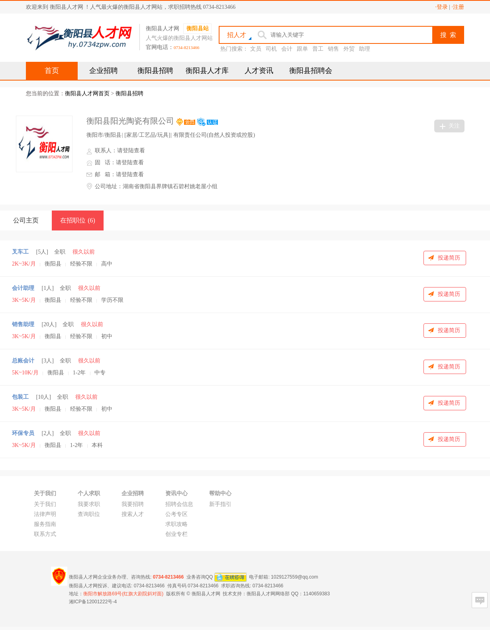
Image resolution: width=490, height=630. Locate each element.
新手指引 (220, 504)
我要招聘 (133, 504)
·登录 (441, 7)
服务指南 (45, 524)
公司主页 (26, 220)
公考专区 (176, 514)
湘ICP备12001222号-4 (93, 601)
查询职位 (89, 514)
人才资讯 (259, 71)
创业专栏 (176, 534)
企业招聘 (103, 71)
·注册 (458, 7)
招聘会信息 (179, 504)
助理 (364, 49)
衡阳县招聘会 (310, 71)
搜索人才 (133, 514)
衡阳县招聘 (155, 71)
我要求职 (89, 504)
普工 (317, 49)
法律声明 (45, 514)
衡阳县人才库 (207, 71)
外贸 (349, 49)
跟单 (302, 49)
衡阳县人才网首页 (87, 93)
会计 (286, 49)
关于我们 (45, 504)
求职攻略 (176, 524)
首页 (52, 71)
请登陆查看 (131, 151)
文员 (255, 49)
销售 (333, 49)
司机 (271, 49)
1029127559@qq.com (294, 576)
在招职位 (77, 220)
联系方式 (45, 534)
